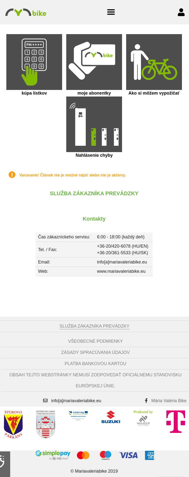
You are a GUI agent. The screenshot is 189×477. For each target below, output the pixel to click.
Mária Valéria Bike (169, 399)
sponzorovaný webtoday (171, 475)
